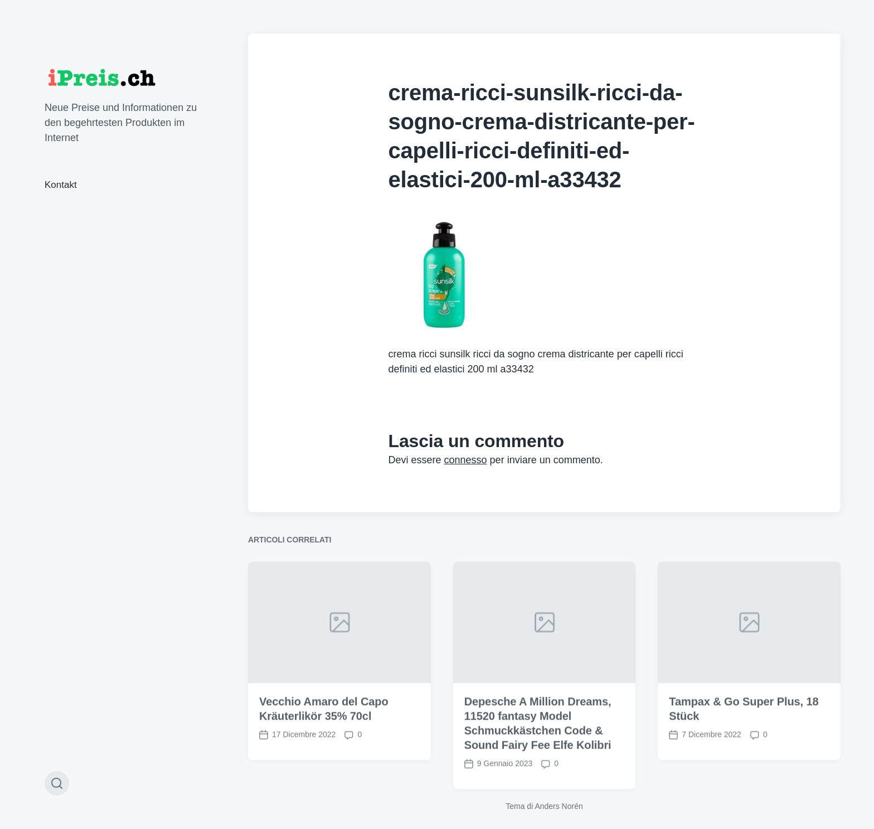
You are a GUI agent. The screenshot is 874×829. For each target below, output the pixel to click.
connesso (465, 460)
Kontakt (61, 185)
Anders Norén (558, 806)
